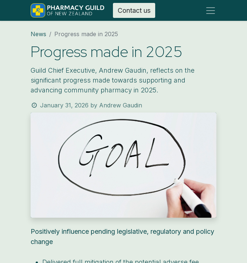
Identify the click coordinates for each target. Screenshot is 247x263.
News (38, 34)
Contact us (134, 10)
